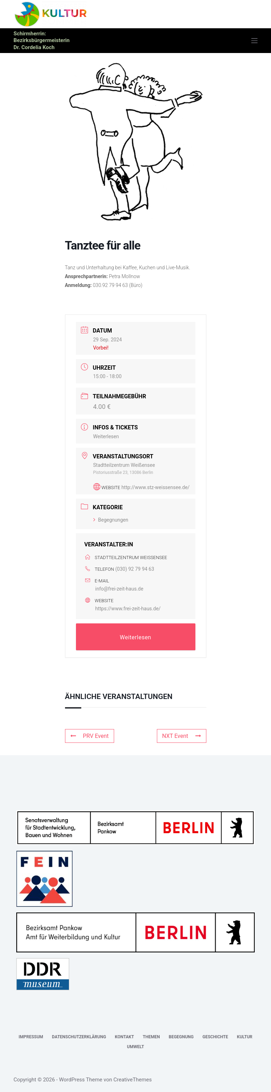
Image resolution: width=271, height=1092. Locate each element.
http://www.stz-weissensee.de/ (156, 487)
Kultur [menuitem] (245, 1036)
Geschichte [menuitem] (215, 1036)
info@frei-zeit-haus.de (119, 589)
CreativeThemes (132, 1079)
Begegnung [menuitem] (181, 1036)
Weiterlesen (106, 436)
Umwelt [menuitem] (135, 1046)
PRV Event (89, 736)
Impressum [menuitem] (31, 1036)
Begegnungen (111, 520)
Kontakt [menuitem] (124, 1036)
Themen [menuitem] (151, 1036)
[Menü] (254, 40)
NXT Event (181, 736)
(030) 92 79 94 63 (134, 569)
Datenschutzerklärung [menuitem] (79, 1036)
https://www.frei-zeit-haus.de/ (128, 608)
